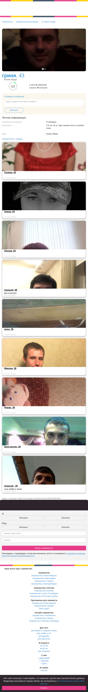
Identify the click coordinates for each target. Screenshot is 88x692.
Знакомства (7, 22)
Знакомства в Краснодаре (44, 578)
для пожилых (44, 651)
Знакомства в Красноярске (44, 603)
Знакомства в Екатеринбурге (44, 584)
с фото (44, 663)
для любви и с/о (44, 633)
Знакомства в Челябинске (43, 615)
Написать (14, 110)
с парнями (44, 661)
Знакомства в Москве (44, 591)
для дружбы (44, 636)
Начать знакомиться (44, 548)
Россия (44, 670)
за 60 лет (44, 648)
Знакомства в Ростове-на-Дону (44, 596)
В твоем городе (48, 22)
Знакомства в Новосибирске (44, 575)
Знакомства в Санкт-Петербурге (44, 593)
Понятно (44, 688)
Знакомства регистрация (27, 22)
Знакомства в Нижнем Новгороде (44, 621)
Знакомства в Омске (44, 618)
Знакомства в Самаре (44, 606)
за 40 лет (44, 646)
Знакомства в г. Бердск (12, 139)
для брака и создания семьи (44, 630)
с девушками (44, 658)
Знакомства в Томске (44, 581)
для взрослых (44, 639)
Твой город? (44, 608)
